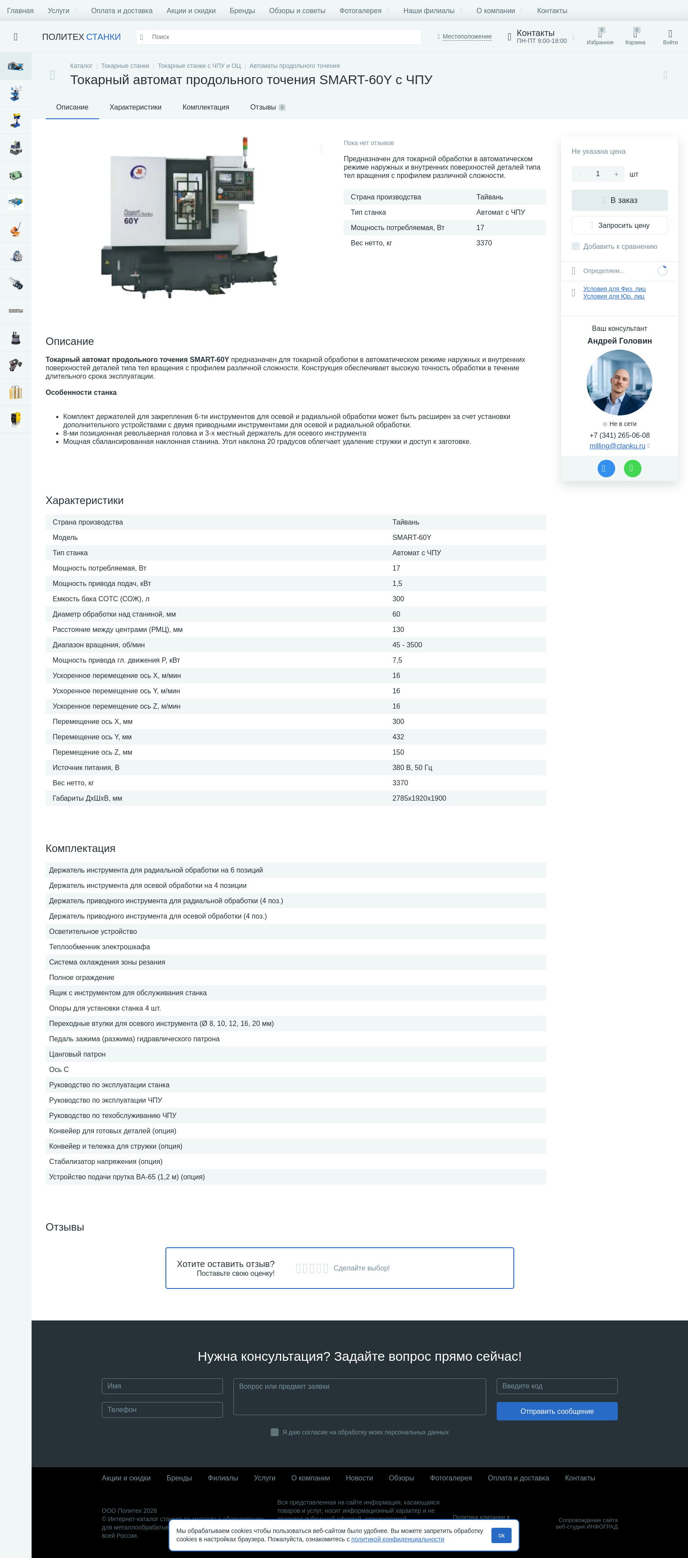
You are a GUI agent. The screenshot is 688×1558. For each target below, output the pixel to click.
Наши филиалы (432, 10)
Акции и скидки (191, 10)
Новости (359, 1478)
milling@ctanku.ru (617, 446)
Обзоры (401, 1478)
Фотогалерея (365, 10)
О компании (500, 10)
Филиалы (223, 1478)
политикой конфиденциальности (397, 1539)
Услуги (62, 10)
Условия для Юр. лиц (614, 296)
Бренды (242, 10)
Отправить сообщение (557, 1411)
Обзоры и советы (297, 10)
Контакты (552, 10)
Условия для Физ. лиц (615, 288)
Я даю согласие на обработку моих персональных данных (366, 1432)
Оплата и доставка (122, 10)
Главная (20, 10)
